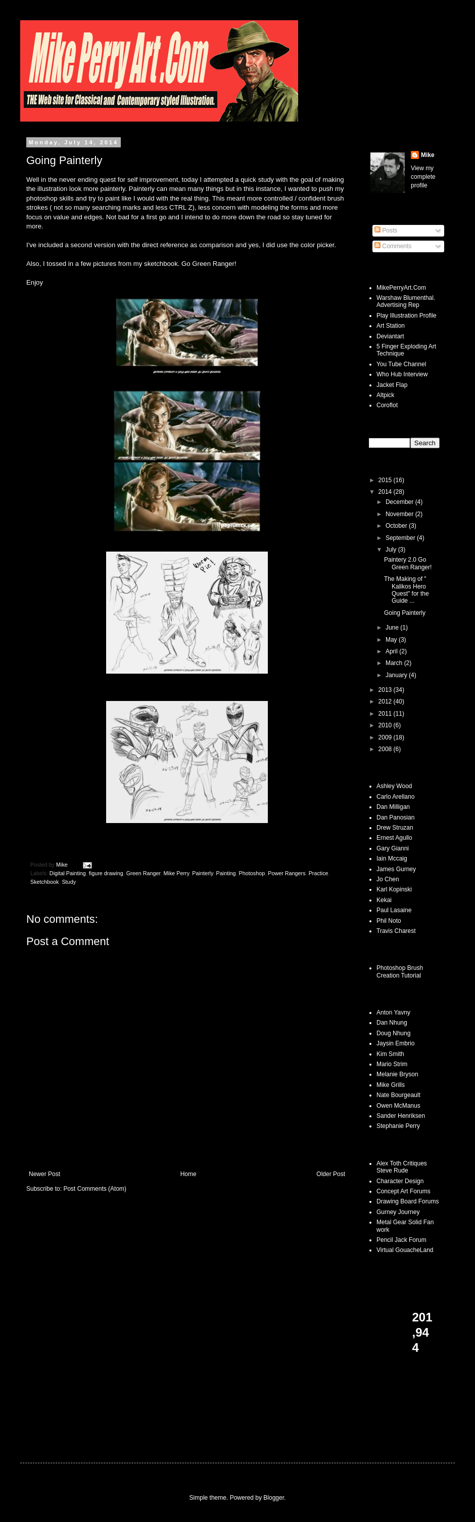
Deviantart (390, 336)
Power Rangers (286, 873)
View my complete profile (423, 177)
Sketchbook (44, 882)
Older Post (330, 1174)
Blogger (273, 1497)
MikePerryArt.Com (401, 287)
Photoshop (252, 873)
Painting (226, 873)
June (393, 627)
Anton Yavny (393, 1012)
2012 (386, 701)
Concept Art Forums (403, 1191)
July (392, 549)
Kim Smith (390, 1054)
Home (188, 1174)
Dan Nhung (391, 1022)
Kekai (384, 900)
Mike (428, 155)
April (392, 651)
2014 (386, 491)
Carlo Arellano (395, 796)
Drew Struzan (394, 827)
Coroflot (387, 405)
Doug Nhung (393, 1033)
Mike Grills (390, 1084)
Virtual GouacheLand (405, 1250)
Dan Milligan (393, 806)
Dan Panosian (395, 817)
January (397, 675)
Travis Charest (396, 930)
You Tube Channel (401, 364)
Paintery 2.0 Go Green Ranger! (408, 563)
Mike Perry (176, 873)
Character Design (399, 1181)
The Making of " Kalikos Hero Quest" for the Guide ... (406, 589)
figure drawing (106, 873)
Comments (392, 246)
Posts (385, 230)
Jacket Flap (391, 384)
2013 (386, 689)
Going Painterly (404, 612)
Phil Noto (388, 920)
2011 (386, 713)
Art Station (390, 325)
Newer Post (44, 1174)
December (400, 501)
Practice (318, 873)
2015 (386, 480)
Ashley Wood (394, 786)
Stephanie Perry (398, 1125)
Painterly (202, 873)
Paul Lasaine (393, 910)
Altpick (385, 395)
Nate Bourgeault (398, 1095)
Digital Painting (68, 873)
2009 (386, 737)
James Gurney (396, 869)
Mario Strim (391, 1064)
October (397, 525)
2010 (386, 725)
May (392, 639)
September (401, 537)
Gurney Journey (397, 1212)
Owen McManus (398, 1105)
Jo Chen (387, 879)
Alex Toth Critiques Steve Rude (401, 1167)
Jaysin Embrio (395, 1043)
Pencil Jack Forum (401, 1239)
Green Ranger (143, 873)
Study (69, 882)
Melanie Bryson (397, 1074)
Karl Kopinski (394, 889)
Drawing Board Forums (407, 1201)
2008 (386, 749)
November (400, 514)
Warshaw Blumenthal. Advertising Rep (405, 301)
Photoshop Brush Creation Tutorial (399, 971)
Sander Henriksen (400, 1115)
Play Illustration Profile (406, 315)
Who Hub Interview (402, 374)
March (395, 663)
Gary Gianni (392, 848)
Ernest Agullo (394, 837)
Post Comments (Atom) (94, 1188)
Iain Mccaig (391, 858)
